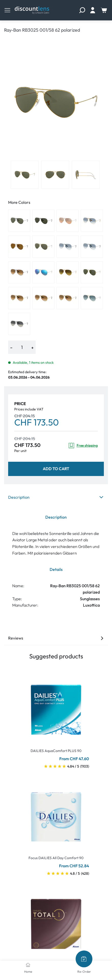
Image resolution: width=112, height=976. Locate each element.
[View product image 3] (86, 175)
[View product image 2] (55, 175)
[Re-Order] (84, 958)
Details (56, 569)
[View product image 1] (25, 175)
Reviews (56, 638)
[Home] (28, 964)
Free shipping (83, 445)
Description (56, 497)
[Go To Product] (56, 706)
